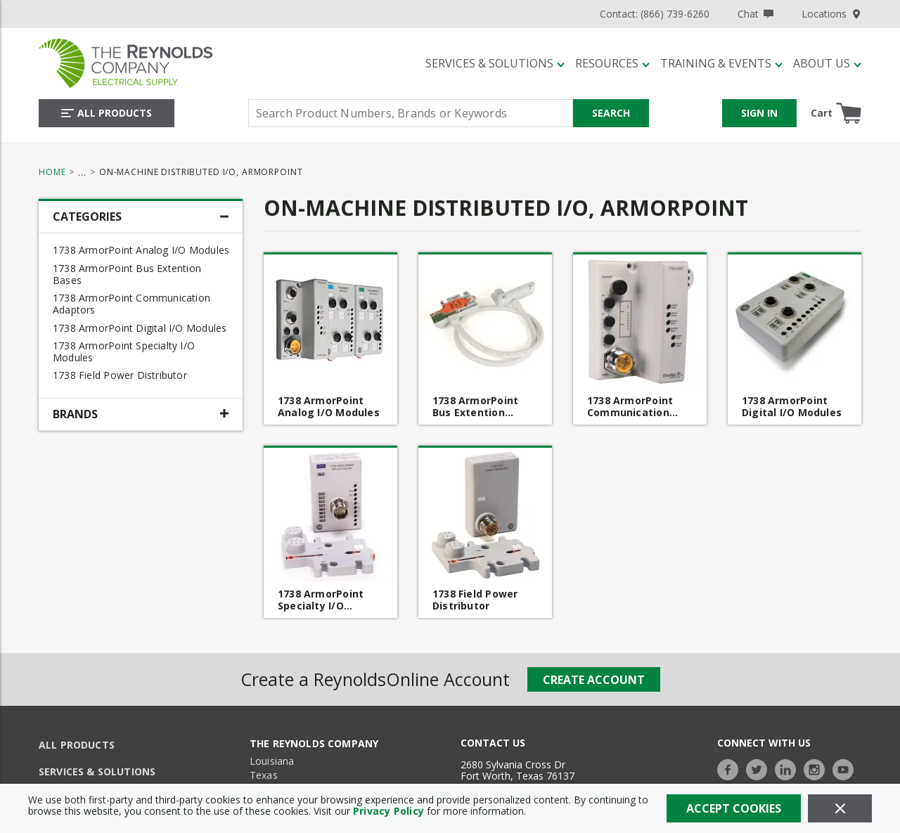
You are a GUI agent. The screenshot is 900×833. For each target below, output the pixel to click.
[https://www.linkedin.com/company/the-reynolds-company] (789, 768)
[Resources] (612, 63)
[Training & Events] (721, 63)
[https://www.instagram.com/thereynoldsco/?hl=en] (818, 768)
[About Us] (827, 63)
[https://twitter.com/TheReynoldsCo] (760, 768)
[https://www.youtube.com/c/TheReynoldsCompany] (846, 768)
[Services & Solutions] (495, 63)
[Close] (840, 808)
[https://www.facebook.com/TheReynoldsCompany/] (731, 768)
